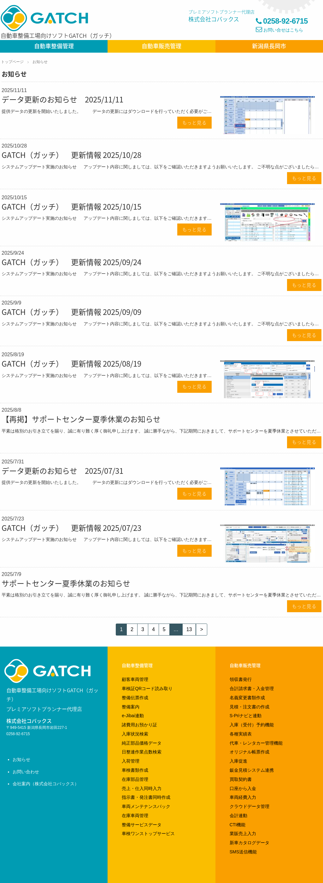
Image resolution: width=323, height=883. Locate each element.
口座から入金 (243, 788)
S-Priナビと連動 (245, 715)
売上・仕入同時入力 (142, 788)
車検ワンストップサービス (148, 833)
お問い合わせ (26, 771)
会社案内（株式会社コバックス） (46, 783)
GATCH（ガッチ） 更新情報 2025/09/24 (71, 262)
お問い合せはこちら (283, 29)
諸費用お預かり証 (139, 724)
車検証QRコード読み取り (147, 688)
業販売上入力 (243, 833)
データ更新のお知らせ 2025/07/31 (62, 470)
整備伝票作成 (135, 697)
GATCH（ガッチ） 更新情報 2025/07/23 (71, 527)
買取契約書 (241, 779)
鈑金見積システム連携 (252, 770)
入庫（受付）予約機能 (252, 724)
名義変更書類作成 (247, 697)
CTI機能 (238, 824)
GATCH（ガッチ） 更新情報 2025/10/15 (71, 206)
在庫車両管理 (135, 815)
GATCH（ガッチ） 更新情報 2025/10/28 (71, 154)
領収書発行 (241, 679)
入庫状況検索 (135, 733)
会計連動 (238, 815)
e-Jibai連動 (133, 715)
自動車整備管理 (54, 46)
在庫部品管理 (135, 779)
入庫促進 (238, 761)
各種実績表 (241, 733)
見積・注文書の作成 (249, 706)
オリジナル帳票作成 (249, 751)
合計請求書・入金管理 (252, 688)
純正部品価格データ (142, 743)
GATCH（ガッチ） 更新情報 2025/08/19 (71, 363)
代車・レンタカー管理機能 (256, 743)
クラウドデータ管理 (249, 806)
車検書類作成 (135, 770)
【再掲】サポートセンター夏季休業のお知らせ (81, 419)
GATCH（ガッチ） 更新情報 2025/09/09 (71, 311)
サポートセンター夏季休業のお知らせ (66, 583)
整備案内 (130, 706)
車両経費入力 (243, 797)
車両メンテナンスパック (146, 806)
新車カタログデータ (249, 842)
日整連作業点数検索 (142, 751)
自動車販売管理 (161, 46)
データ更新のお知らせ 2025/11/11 (62, 99)
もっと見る (194, 122)
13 (189, 629)
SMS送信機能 (243, 851)
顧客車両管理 (135, 679)
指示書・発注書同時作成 (146, 797)
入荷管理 (130, 761)
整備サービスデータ (142, 824)
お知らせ (40, 62)
